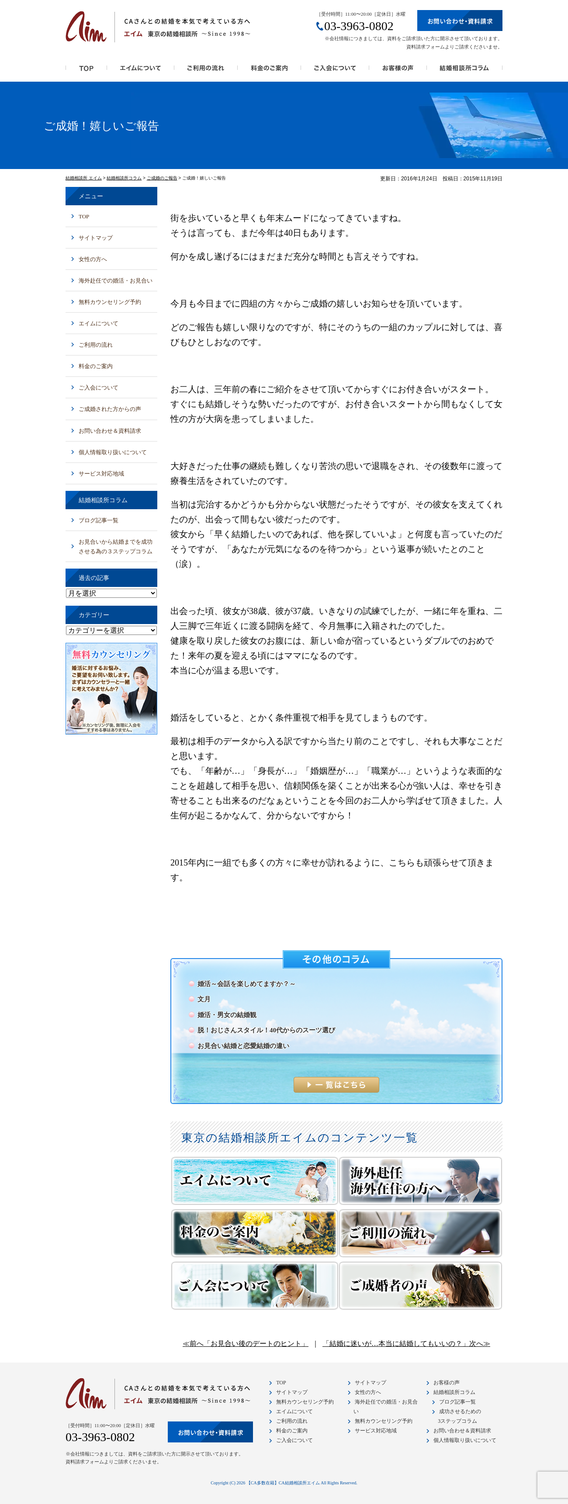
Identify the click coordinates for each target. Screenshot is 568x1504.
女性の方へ (93, 259)
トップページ (86, 71)
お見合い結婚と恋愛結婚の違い (243, 1045)
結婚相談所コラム (464, 71)
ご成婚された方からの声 (110, 409)
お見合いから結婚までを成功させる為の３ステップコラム (115, 546)
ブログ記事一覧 (98, 520)
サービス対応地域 (101, 473)
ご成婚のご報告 (162, 178)
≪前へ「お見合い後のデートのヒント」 (245, 1343)
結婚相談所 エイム (84, 178)
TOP (84, 216)
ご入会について (335, 71)
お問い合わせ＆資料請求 (110, 431)
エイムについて (98, 323)
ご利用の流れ (206, 71)
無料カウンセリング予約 (110, 302)
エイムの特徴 (140, 71)
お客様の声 (398, 71)
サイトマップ (96, 238)
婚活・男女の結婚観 (226, 1014)
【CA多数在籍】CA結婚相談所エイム (283, 1482)
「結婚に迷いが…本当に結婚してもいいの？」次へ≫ (406, 1343)
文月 (204, 999)
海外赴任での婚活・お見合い (115, 280)
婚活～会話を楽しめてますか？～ (246, 983)
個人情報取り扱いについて (113, 452)
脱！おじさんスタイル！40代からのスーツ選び (266, 1030)
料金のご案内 (269, 71)
